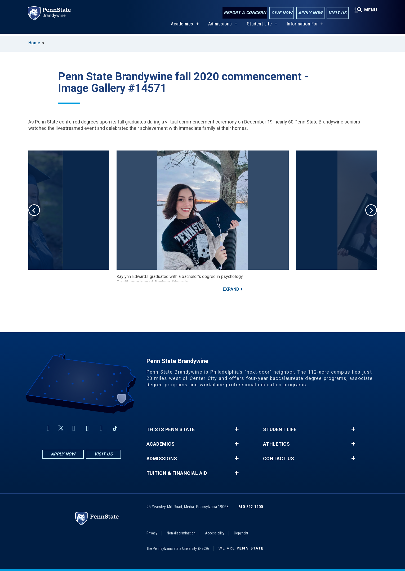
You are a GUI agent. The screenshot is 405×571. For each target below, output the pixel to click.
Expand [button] (231, 289)
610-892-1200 (250, 506)
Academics (182, 26)
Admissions (220, 26)
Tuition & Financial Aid (176, 473)
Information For (302, 26)
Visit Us (337, 12)
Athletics (276, 444)
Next (371, 210)
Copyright (241, 533)
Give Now (281, 12)
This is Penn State (170, 429)
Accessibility (214, 533)
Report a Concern (244, 12)
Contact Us (278, 458)
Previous (34, 210)
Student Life (259, 26)
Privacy (151, 533)
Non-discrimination (181, 533)
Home (34, 42)
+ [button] (237, 429)
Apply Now (309, 12)
